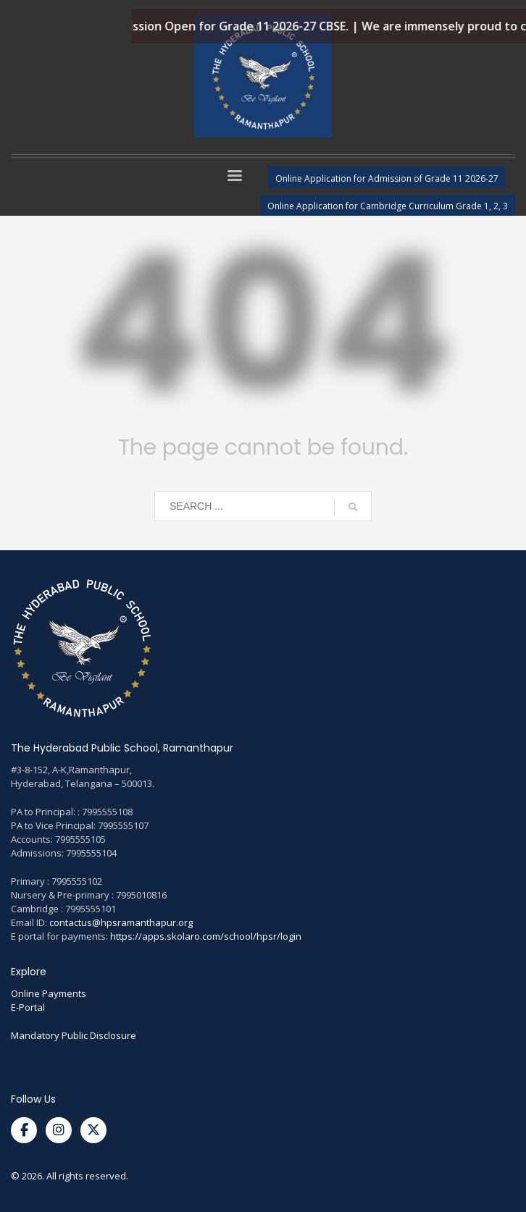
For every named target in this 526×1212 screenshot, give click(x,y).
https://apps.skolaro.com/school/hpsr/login (205, 936)
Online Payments (48, 993)
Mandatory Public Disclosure (73, 1035)
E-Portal (28, 1007)
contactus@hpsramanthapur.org (121, 922)
